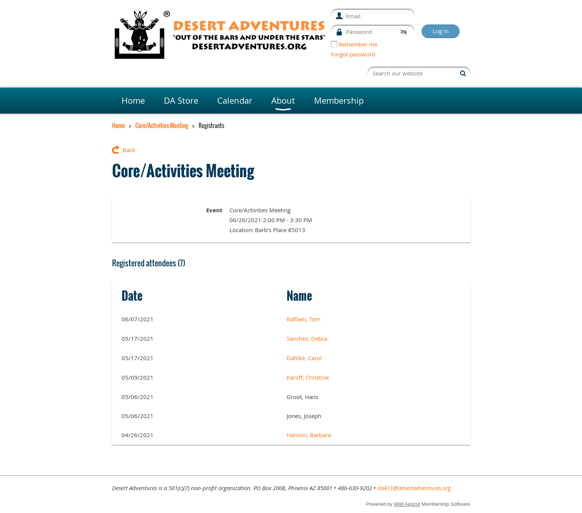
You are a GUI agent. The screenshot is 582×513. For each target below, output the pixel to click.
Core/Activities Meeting (161, 125)
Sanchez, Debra (307, 338)
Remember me (357, 44)
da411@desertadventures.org (414, 488)
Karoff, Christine (308, 377)
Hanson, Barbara (309, 435)
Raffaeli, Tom (304, 319)
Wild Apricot (407, 504)
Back (129, 150)
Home (118, 125)
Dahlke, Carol (304, 358)
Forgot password (353, 54)
